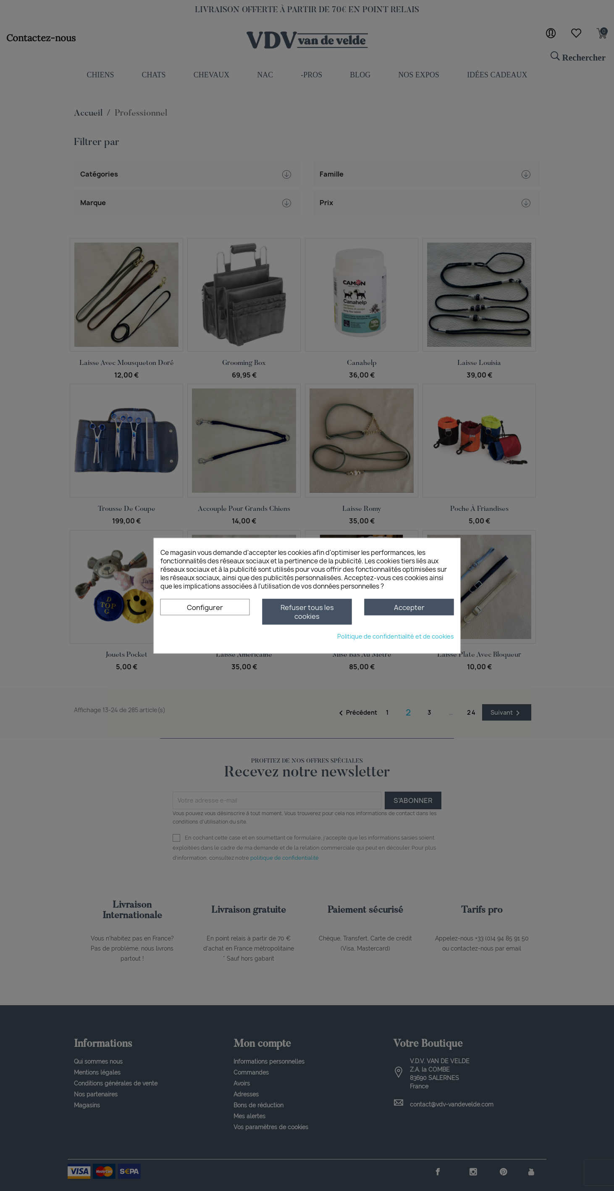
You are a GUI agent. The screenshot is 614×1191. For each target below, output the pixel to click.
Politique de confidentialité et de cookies (395, 636)
